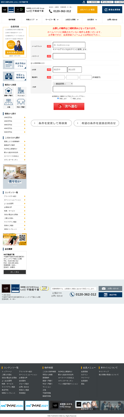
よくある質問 (8, 203)
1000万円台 (8, 117)
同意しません (76, 98)
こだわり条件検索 (49, 371)
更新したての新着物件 (11, 141)
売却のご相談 (8, 225)
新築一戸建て (8, 95)
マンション (21, 95)
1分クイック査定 (87, 10)
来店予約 (5, 390)
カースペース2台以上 (11, 156)
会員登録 (84, 371)
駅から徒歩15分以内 (11, 152)
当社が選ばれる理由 (11, 214)
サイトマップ (104, 371)
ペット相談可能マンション (68, 384)
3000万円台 (8, 125)
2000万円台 (8, 121)
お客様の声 (8, 207)
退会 (82, 384)
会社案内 (22, 381)
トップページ (7, 371)
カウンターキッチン (11, 160)
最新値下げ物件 (9, 145)
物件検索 (12, 20)
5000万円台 (8, 132)
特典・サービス (9, 211)
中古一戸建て (21, 107)
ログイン (84, 375)
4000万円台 (8, 128)
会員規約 (84, 381)
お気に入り (107, 2)
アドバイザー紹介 (10, 196)
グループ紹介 (24, 384)
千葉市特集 (47, 393)
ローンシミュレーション (12, 200)
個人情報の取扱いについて (109, 375)
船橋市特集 (47, 396)
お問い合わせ (112, 20)
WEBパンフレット (10, 229)
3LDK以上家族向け (10, 149)
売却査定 (22, 393)
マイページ (85, 378)
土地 (8, 107)
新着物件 (46, 378)
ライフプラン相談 (10, 222)
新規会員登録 (114, 10)
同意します (62, 98)
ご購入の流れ (8, 218)
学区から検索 (48, 375)
